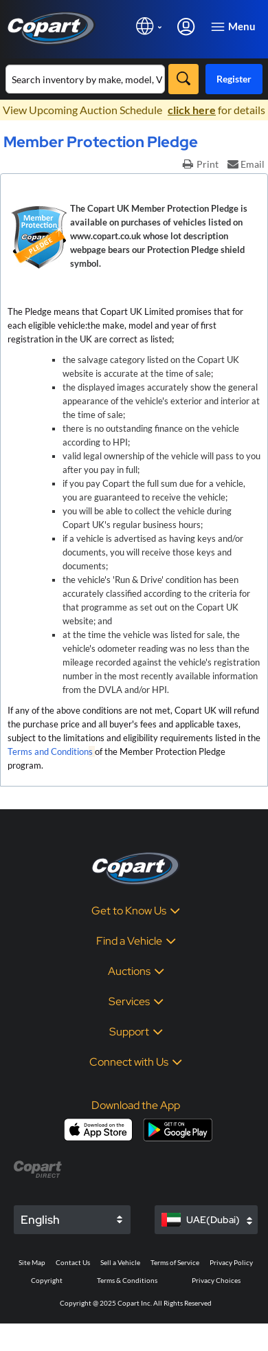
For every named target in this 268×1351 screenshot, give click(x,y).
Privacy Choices (216, 1280)
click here (192, 109)
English (40, 1219)
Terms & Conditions (127, 1280)
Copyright (47, 1280)
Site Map (32, 1262)
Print (201, 164)
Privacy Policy (231, 1262)
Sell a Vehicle (120, 1262)
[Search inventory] (85, 79)
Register (234, 79)
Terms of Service (174, 1262)
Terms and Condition (48, 751)
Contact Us (73, 1262)
